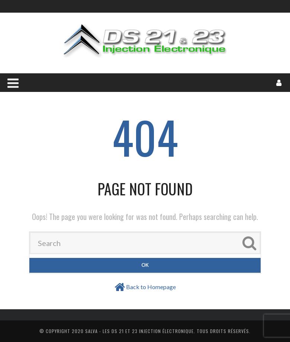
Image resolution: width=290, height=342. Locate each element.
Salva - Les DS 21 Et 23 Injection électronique (139, 331)
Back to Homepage (151, 286)
